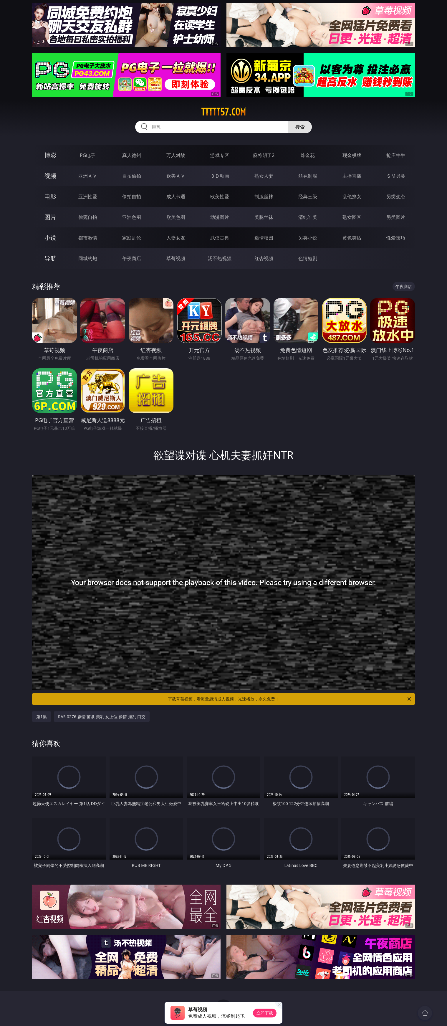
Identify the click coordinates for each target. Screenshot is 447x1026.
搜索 (300, 127)
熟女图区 (351, 217)
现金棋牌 (351, 155)
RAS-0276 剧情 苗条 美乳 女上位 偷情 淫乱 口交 (101, 716)
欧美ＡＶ (175, 176)
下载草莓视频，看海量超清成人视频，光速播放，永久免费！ (290, 699)
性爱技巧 (395, 237)
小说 (50, 238)
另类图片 (395, 217)
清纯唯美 (307, 217)
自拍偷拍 (131, 176)
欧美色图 (175, 217)
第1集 (41, 716)
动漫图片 (219, 217)
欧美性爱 (219, 196)
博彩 (50, 155)
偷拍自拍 (131, 196)
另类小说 (307, 237)
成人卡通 (175, 196)
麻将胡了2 (263, 155)
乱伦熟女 (351, 196)
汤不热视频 (219, 258)
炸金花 (308, 155)
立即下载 (264, 1013)
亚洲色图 (131, 217)
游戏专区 (219, 155)
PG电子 (87, 155)
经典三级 (307, 196)
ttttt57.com (223, 112)
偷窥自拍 (87, 217)
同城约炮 (87, 258)
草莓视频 (175, 258)
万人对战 (175, 155)
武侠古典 (219, 237)
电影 (50, 196)
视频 (50, 176)
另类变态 (395, 196)
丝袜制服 (307, 176)
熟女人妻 (263, 176)
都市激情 (87, 237)
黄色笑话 (351, 237)
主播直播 (351, 176)
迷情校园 (263, 237)
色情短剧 (307, 258)
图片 (50, 217)
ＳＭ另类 (395, 176)
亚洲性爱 (87, 196)
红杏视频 (263, 258)
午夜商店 (131, 258)
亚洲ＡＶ (87, 176)
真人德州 (131, 155)
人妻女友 (175, 237)
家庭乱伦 (131, 237)
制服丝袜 (263, 196)
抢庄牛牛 (395, 155)
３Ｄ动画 (219, 176)
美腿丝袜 (263, 217)
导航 (50, 258)
